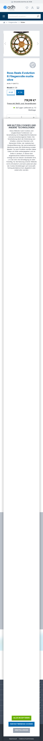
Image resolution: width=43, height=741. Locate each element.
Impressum (13, 739)
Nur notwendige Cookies (21, 724)
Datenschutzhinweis (26, 739)
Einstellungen (21, 730)
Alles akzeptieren (21, 718)
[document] (21, 419)
